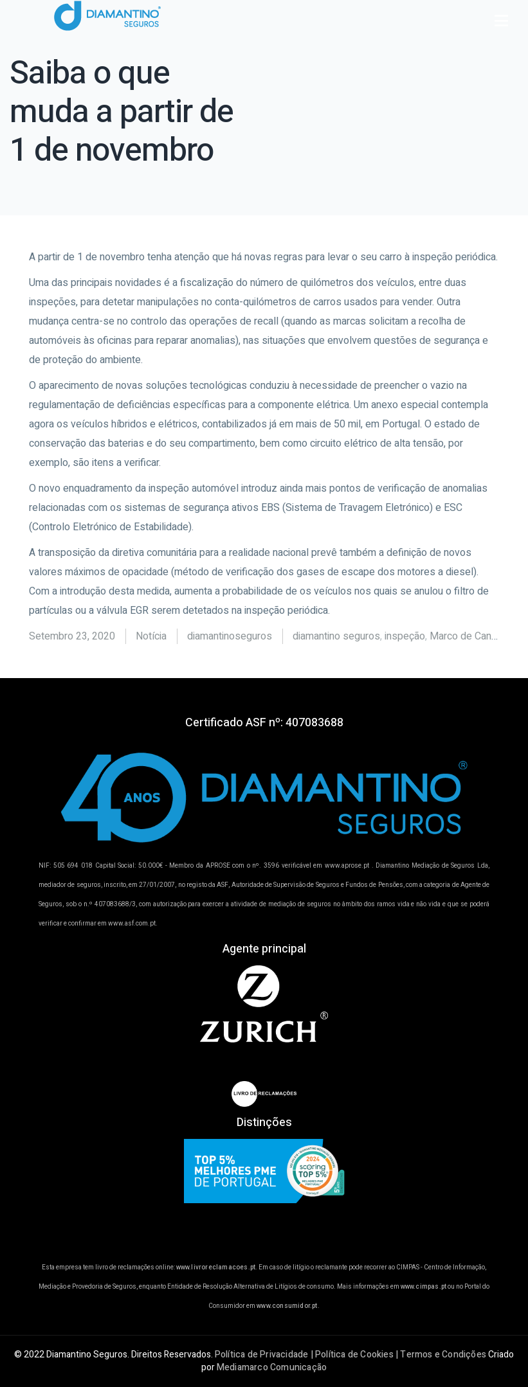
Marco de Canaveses (477, 636)
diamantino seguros (336, 636)
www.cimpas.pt (424, 1286)
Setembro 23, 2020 (72, 636)
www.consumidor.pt (287, 1306)
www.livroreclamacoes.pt (216, 1267)
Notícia (151, 636)
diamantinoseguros (229, 636)
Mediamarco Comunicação (272, 1367)
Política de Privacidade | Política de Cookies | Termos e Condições (350, 1354)
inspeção (405, 636)
